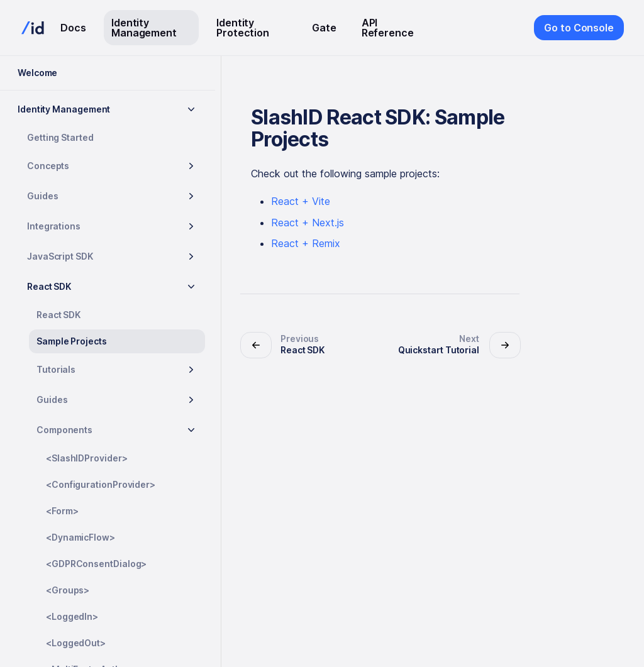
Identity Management (144, 27)
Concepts (48, 165)
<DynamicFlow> (80, 537)
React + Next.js (307, 222)
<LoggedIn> (72, 616)
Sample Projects (71, 341)
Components (64, 429)
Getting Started (60, 137)
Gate (324, 27)
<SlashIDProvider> (87, 458)
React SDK (49, 286)
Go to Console (579, 27)
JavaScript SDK (60, 256)
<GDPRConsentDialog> (96, 563)
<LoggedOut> (76, 642)
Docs (73, 27)
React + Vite (300, 201)
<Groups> (67, 590)
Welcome (37, 72)
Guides (42, 195)
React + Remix (305, 243)
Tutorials (55, 369)
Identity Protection (242, 27)
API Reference (388, 27)
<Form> (62, 510)
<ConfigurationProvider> (100, 484)
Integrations (53, 226)
